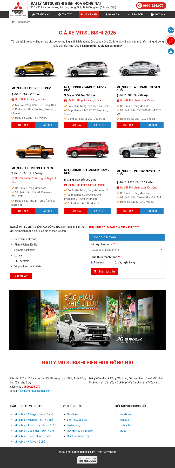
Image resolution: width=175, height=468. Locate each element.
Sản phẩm (88, 14)
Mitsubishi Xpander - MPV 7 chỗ (85, 89)
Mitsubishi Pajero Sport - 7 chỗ (138, 173)
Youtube (124, 419)
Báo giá (158, 14)
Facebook (125, 414)
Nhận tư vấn (104, 271)
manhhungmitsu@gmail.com (34, 390)
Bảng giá (113, 14)
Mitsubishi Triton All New (32, 168)
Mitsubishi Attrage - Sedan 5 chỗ (139, 89)
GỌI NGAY (21, 276)
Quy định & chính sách (80, 430)
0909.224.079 (150, 5)
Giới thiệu (72, 414)
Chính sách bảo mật (78, 436)
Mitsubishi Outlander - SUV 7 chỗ (87, 171)
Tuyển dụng (73, 425)
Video (122, 430)
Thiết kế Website (106, 451)
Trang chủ (41, 14)
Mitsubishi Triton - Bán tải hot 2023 (35, 425)
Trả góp (135, 14)
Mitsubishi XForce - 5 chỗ (31, 88)
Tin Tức (65, 14)
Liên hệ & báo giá (77, 419)
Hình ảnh (124, 425)
